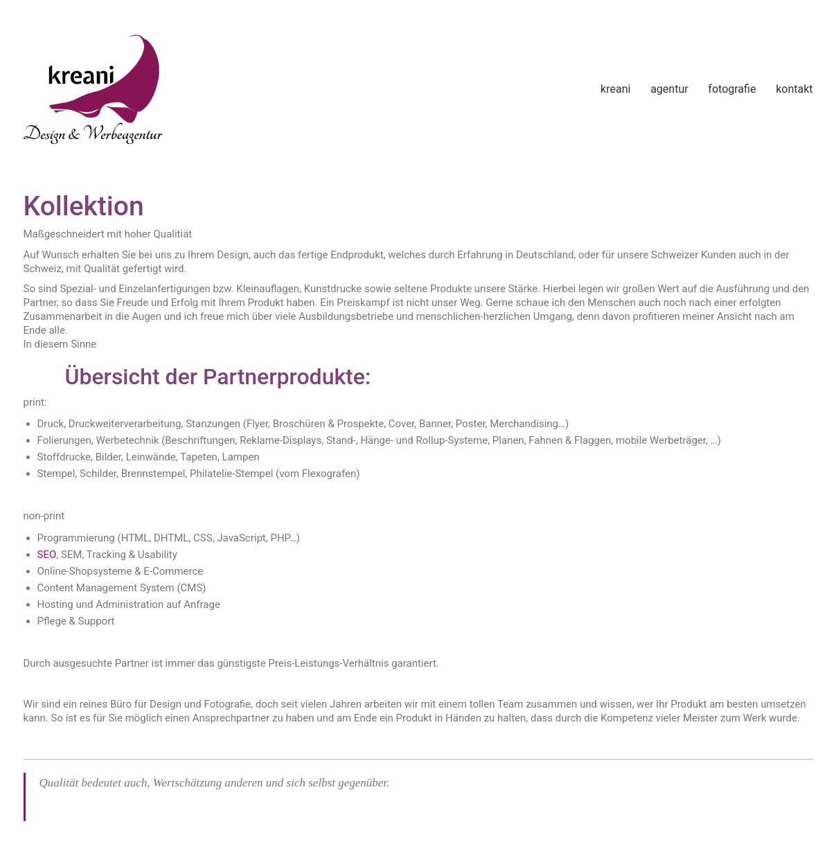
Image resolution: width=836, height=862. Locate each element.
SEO (47, 554)
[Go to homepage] (93, 89)
